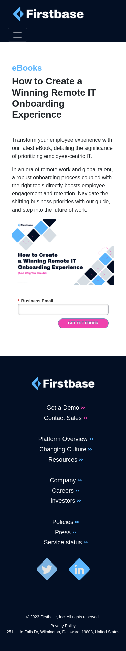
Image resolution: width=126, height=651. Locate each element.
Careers (63, 490)
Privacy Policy (63, 626)
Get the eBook (83, 323)
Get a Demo (62, 407)
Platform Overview (62, 439)
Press (63, 532)
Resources (62, 459)
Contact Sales (63, 418)
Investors (62, 500)
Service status (63, 542)
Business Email (35, 301)
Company (63, 480)
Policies (62, 522)
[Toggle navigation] (17, 35)
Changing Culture (62, 449)
